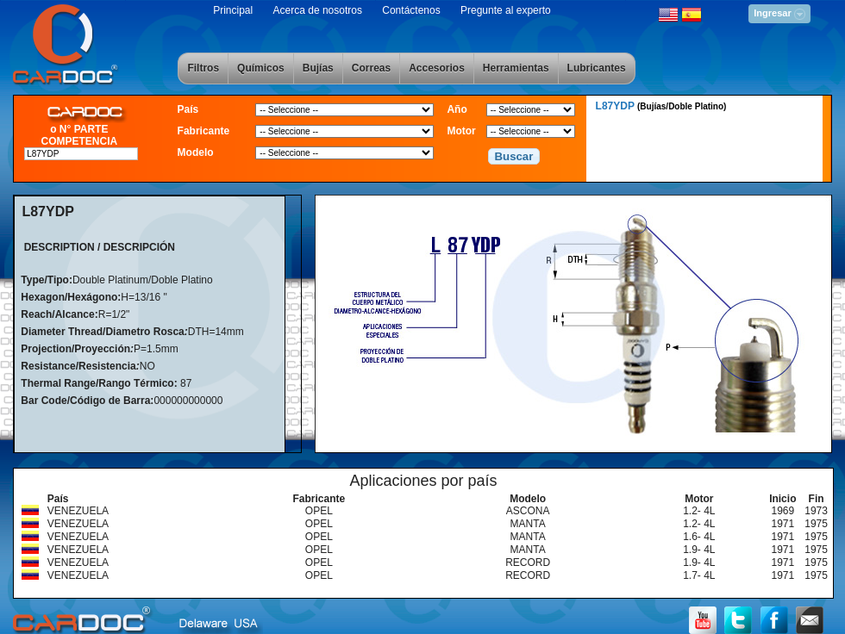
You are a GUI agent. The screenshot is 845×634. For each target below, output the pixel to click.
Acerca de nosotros (317, 10)
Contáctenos (411, 10)
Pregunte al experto (505, 10)
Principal (233, 10)
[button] (514, 156)
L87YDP (661, 106)
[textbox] (81, 153)
